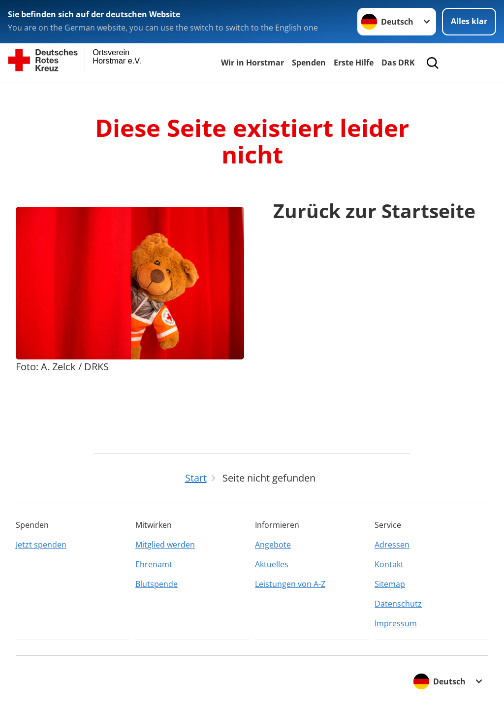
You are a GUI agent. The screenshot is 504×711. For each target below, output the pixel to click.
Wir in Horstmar (252, 62)
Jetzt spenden (41, 544)
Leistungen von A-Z (290, 584)
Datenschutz (398, 603)
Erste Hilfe (354, 62)
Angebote (273, 544)
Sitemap (390, 584)
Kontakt (389, 564)
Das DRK (398, 62)
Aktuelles (271, 564)
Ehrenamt (153, 564)
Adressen (392, 544)
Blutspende (156, 584)
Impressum (396, 623)
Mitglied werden (165, 544)
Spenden (309, 62)
